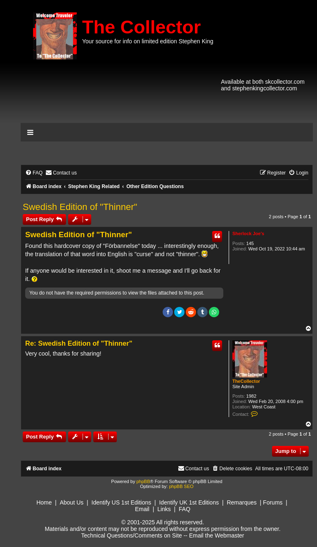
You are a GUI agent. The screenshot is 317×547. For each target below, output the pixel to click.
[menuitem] (34, 173)
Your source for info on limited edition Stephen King (147, 41)
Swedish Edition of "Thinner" (80, 207)
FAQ (184, 509)
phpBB (143, 481)
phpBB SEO (181, 486)
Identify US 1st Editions (121, 502)
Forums (272, 502)
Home (44, 502)
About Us (72, 502)
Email (142, 509)
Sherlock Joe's (248, 233)
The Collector (141, 27)
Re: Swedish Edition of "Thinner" (78, 343)
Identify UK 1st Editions (189, 502)
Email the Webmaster (216, 535)
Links (164, 509)
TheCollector (246, 381)
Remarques (241, 502)
